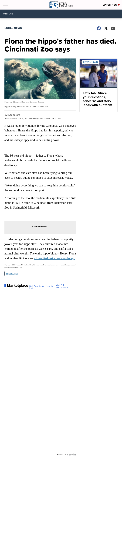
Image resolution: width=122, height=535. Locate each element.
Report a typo (12, 273)
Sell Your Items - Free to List (41, 287)
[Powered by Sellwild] (71, 454)
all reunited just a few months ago (54, 258)
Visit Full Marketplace (62, 286)
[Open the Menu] (5, 5)
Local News (13, 28)
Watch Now (111, 5)
